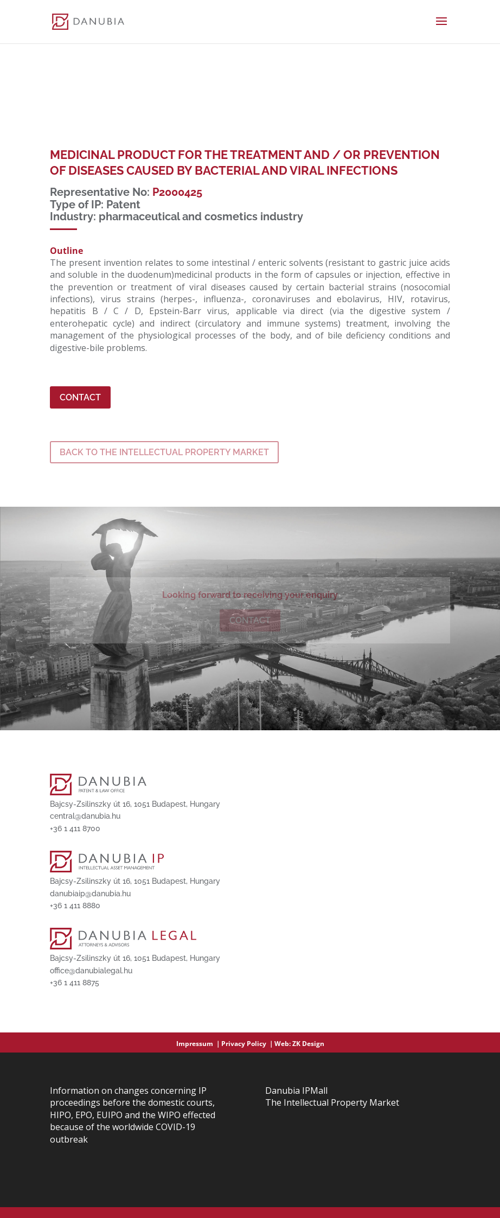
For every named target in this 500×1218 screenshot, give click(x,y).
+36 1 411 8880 (75, 905)
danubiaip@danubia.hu (90, 893)
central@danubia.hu (85, 816)
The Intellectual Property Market (332, 1102)
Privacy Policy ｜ (247, 1043)
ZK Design (308, 1043)
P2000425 (177, 192)
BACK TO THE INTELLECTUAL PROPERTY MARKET (164, 452)
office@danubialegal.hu (91, 970)
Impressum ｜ (198, 1043)
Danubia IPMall (296, 1090)
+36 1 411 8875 (74, 982)
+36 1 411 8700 (75, 828)
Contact (80, 397)
